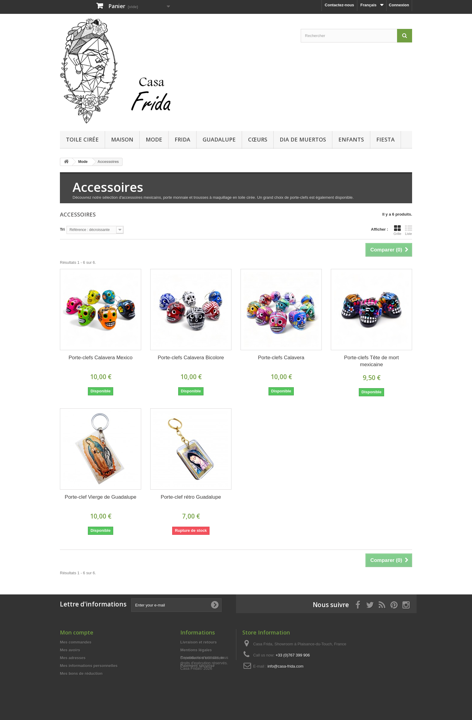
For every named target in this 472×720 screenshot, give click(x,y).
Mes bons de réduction (81, 673)
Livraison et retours (198, 642)
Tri (62, 229)
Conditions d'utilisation (202, 658)
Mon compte (76, 632)
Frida (182, 139)
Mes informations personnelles (88, 665)
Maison (122, 139)
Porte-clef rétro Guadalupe (191, 497)
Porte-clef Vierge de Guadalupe (100, 497)
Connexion (399, 5)
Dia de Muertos (303, 139)
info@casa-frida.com (285, 666)
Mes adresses (72, 658)
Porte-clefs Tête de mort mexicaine (371, 361)
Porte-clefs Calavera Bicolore (191, 357)
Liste (408, 230)
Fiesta (385, 139)
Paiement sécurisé (197, 665)
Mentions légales (196, 650)
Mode (154, 139)
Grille (397, 230)
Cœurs (257, 139)
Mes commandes (76, 642)
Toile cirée (82, 139)
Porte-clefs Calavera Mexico (101, 357)
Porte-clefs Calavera (281, 357)
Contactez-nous (339, 5)
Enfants (351, 139)
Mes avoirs (70, 650)
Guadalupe (219, 139)
